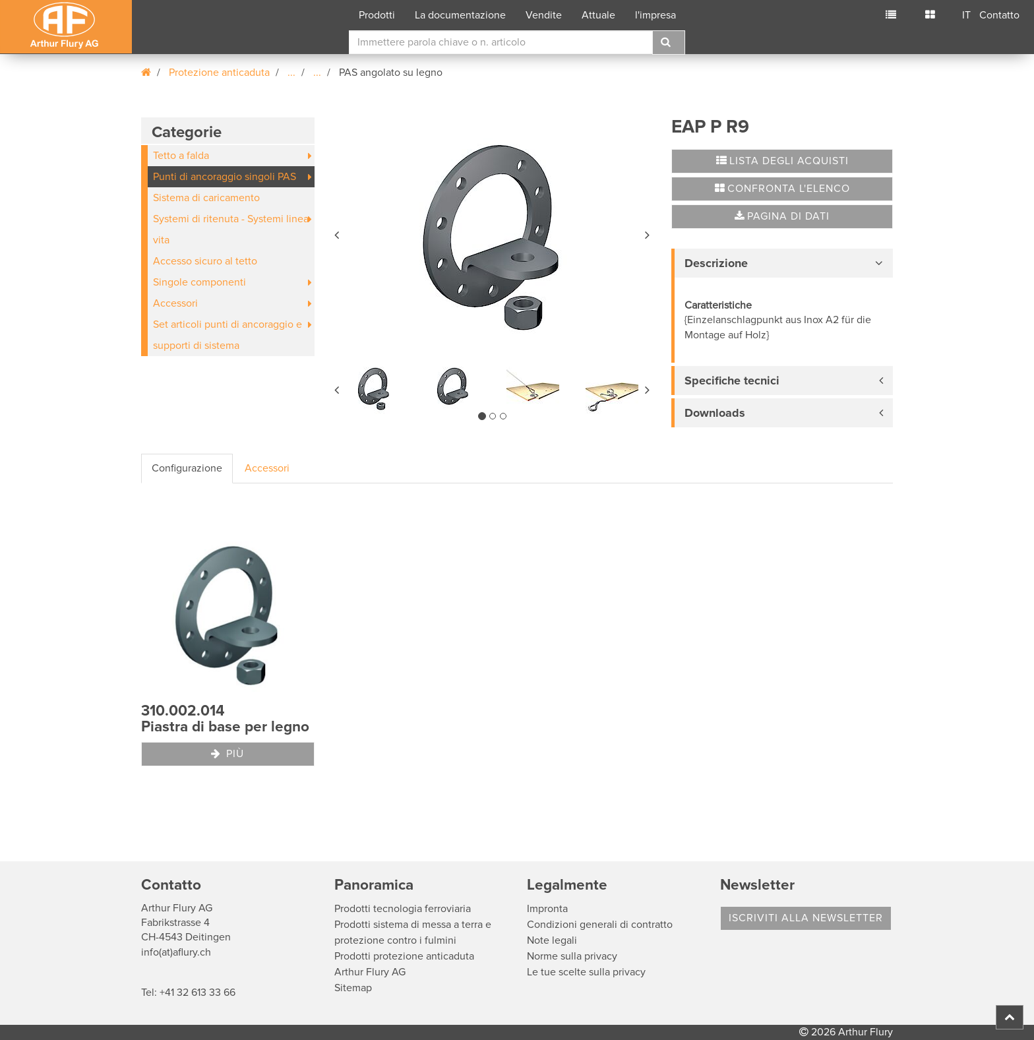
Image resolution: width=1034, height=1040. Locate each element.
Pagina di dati (782, 216)
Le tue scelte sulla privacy (586, 972)
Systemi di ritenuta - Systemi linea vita (231, 229)
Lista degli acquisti (782, 161)
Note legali (552, 940)
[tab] (782, 263)
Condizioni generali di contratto (600, 924)
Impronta (547, 908)
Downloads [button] (714, 413)
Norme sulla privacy (572, 956)
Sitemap (353, 987)
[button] (337, 232)
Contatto (999, 15)
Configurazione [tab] (187, 468)
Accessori (175, 303)
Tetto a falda (181, 155)
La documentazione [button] (460, 15)
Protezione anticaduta (219, 72)
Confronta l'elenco (782, 188)
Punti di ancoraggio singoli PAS (224, 176)
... (291, 72)
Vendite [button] (544, 15)
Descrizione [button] (716, 263)
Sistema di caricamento (206, 197)
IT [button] (966, 15)
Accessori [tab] (267, 468)
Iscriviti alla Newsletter (806, 918)
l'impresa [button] (655, 15)
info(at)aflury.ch (176, 952)
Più (227, 753)
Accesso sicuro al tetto (205, 261)
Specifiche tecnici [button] (731, 380)
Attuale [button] (598, 15)
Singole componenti (199, 282)
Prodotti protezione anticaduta (404, 956)
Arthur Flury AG (370, 972)
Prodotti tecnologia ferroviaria (402, 908)
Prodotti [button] (377, 15)
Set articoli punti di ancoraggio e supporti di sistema (227, 335)
